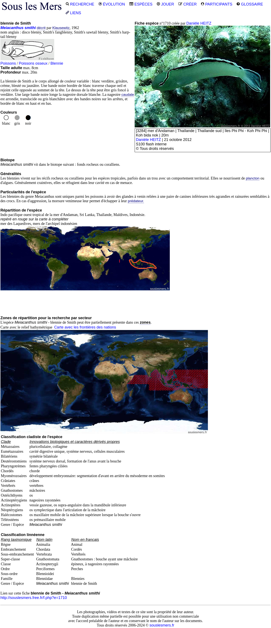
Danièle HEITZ (198, 23)
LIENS (73, 13)
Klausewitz (60, 28)
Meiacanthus (12, 28)
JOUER (165, 4)
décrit (41, 28)
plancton (252, 178)
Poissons (8, 63)
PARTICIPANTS (216, 4)
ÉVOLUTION (111, 4)
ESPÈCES (140, 4)
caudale (127, 95)
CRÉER (187, 4)
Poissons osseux (33, 63)
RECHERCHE (80, 4)
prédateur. (136, 201)
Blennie (56, 63)
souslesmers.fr (161, 625)
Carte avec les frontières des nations (85, 327)
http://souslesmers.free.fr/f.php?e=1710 (33, 598)
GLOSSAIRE (249, 4)
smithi (30, 28)
